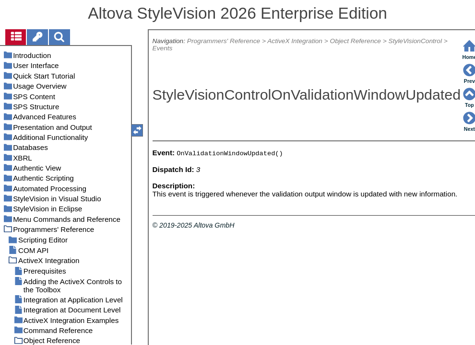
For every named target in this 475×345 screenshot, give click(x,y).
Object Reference (355, 41)
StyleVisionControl (415, 41)
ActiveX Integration (294, 41)
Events (163, 48)
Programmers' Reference (223, 41)
